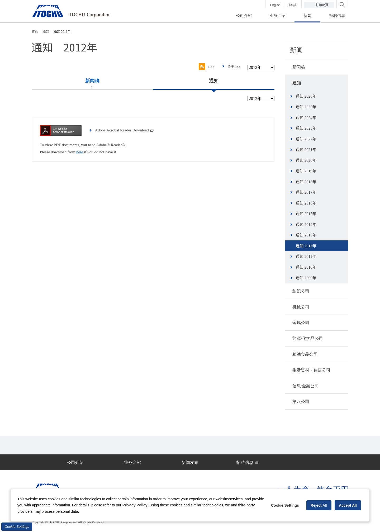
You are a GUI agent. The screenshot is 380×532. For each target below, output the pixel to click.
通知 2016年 (306, 203)
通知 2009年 (306, 278)
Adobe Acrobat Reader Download (124, 130)
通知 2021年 (306, 150)
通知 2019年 (306, 171)
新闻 (296, 50)
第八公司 (300, 401)
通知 (296, 83)
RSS (205, 66)
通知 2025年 (306, 107)
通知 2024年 (306, 118)
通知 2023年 (306, 128)
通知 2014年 (306, 224)
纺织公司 (300, 291)
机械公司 (300, 307)
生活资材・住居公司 (311, 370)
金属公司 (300, 322)
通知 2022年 (306, 139)
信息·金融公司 (305, 386)
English (275, 5)
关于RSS (234, 67)
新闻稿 (298, 67)
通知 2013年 (306, 235)
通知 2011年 (306, 256)
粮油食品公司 (305, 354)
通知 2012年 (306, 246)
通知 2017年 (306, 192)
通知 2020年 (306, 160)
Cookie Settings (16, 527)
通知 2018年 (306, 182)
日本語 (292, 5)
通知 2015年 (306, 214)
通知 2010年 (306, 267)
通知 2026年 (306, 96)
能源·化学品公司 (307, 338)
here (79, 152)
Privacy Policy (135, 505)
